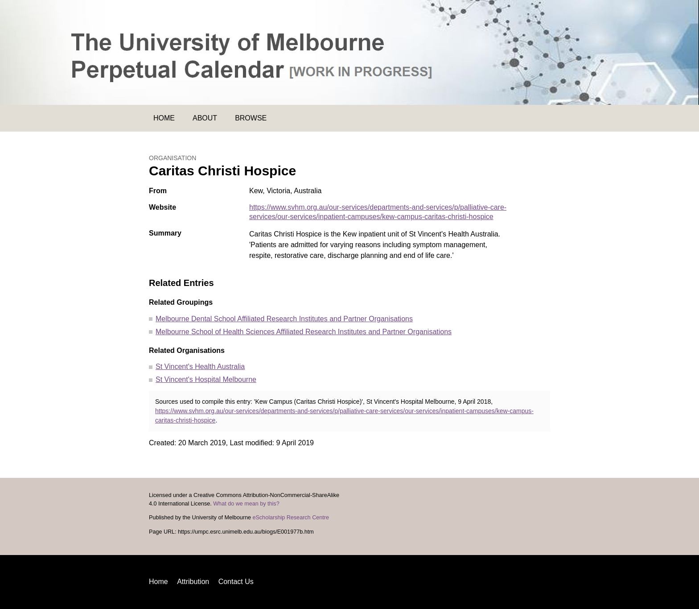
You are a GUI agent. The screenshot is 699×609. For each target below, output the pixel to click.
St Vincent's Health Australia (200, 366)
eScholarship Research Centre (290, 517)
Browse (251, 118)
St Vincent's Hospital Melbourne (206, 379)
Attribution (193, 581)
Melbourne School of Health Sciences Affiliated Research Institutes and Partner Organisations (304, 332)
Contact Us (236, 581)
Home (164, 118)
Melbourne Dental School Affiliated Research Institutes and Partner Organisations (284, 319)
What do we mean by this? (246, 504)
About (205, 118)
